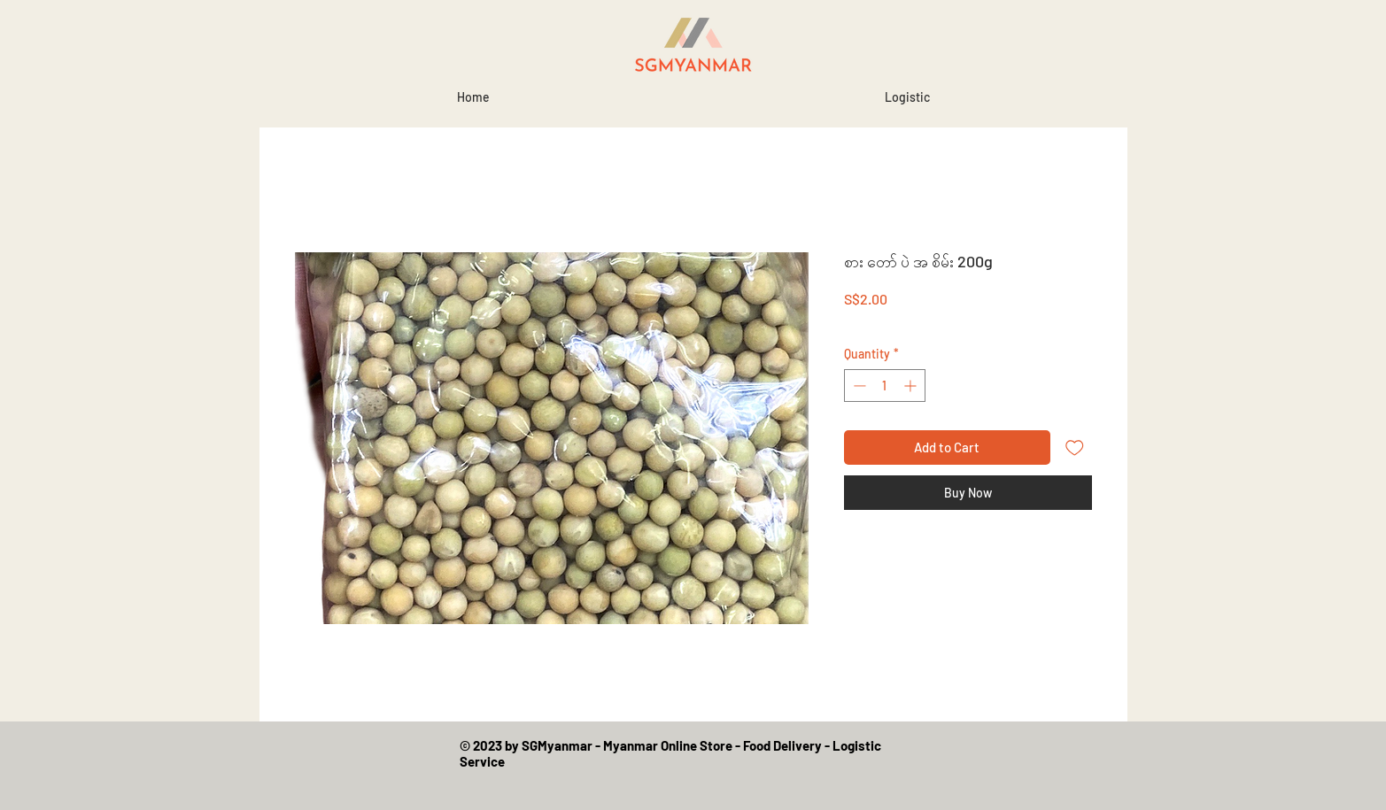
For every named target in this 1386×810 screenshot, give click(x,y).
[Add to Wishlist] (1074, 447)
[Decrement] (858, 385)
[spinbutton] (885, 385)
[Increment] (912, 385)
